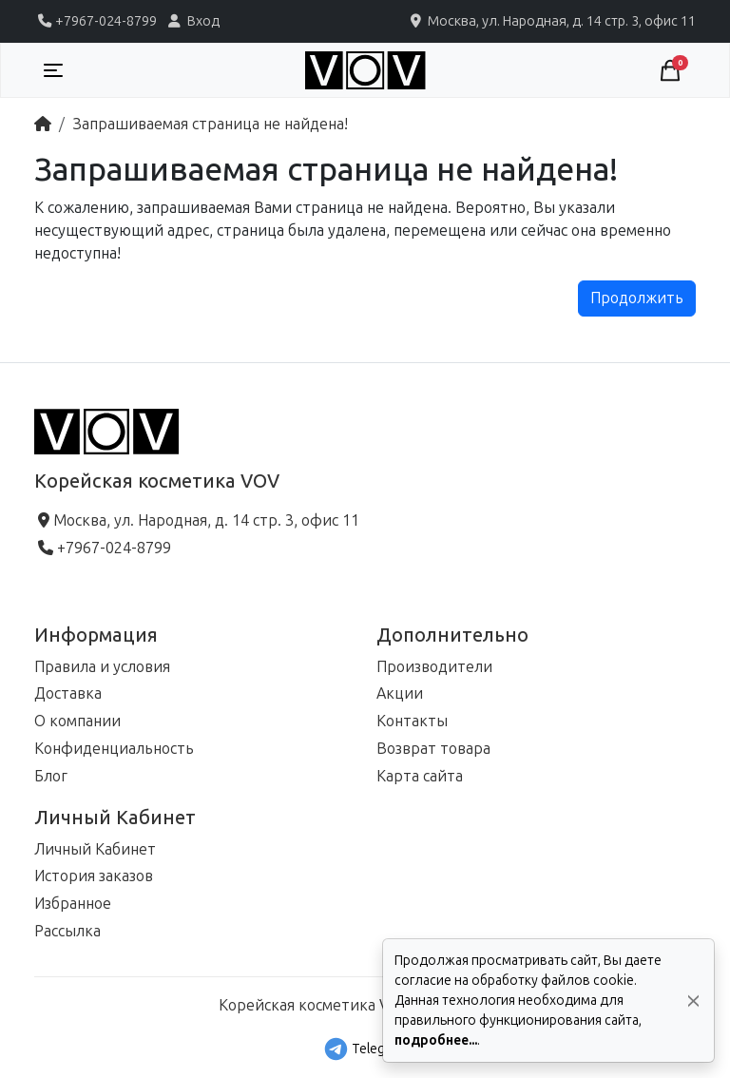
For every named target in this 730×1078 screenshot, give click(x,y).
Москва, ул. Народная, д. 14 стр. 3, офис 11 (551, 20)
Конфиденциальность (114, 749)
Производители (434, 667)
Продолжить (636, 298)
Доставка (68, 693)
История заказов (93, 876)
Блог (50, 776)
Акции (399, 693)
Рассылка (67, 931)
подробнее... (435, 1040)
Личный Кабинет (95, 849)
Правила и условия (102, 667)
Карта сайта (419, 776)
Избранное (72, 904)
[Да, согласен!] (693, 1001)
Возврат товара (433, 749)
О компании (77, 721)
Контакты (412, 721)
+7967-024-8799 (95, 20)
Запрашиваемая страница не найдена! (210, 124)
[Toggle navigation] (53, 70)
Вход (192, 20)
